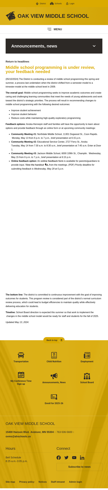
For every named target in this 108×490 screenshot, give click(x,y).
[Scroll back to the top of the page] (54, 340)
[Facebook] (59, 459)
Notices (43, 483)
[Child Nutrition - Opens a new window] (54, 358)
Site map (10, 483)
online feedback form (52, 161)
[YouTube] (74, 459)
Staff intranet (58, 483)
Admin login (75, 483)
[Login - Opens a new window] (70, 3)
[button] (54, 29)
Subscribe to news (79, 468)
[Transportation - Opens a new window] (21, 358)
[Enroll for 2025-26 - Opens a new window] (54, 401)
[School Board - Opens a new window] (87, 379)
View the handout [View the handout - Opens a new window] (34, 165)
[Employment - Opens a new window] (87, 358)
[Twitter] (66, 459)
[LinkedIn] (82, 459)
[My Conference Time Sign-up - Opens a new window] (21, 379)
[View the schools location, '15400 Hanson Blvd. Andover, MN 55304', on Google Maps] (30, 434)
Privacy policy (26, 483)
